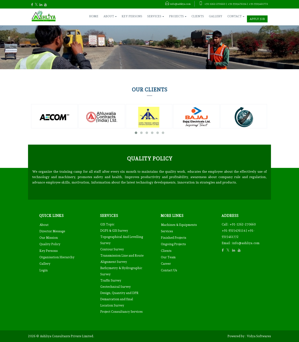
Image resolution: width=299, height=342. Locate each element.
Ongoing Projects (173, 244)
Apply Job (257, 19)
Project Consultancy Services (121, 312)
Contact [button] (235, 16)
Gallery (215, 16)
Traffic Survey (110, 280)
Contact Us (169, 270)
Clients (197, 16)
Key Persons (132, 16)
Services (167, 231)
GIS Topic (107, 224)
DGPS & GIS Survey (114, 231)
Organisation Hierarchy (57, 257)
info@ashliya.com (246, 243)
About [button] (110, 16)
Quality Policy (49, 244)
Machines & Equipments (179, 225)
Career (166, 264)
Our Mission (48, 238)
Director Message (52, 231)
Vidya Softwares (259, 336)
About (44, 225)
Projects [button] (177, 16)
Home (93, 16)
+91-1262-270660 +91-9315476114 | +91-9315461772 (239, 231)
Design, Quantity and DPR (119, 293)
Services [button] (155, 16)
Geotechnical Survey (115, 287)
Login (43, 270)
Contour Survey (112, 249)
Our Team (168, 257)
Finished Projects (173, 238)
